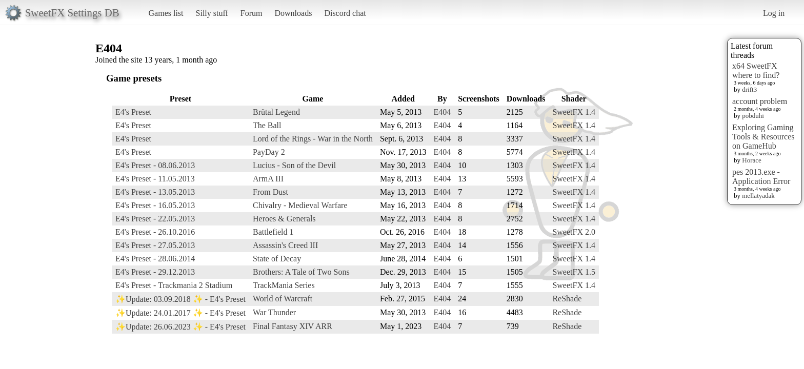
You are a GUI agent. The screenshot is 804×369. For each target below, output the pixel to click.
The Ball (267, 125)
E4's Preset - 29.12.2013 (155, 272)
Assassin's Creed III (285, 245)
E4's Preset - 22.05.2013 (155, 218)
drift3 (749, 89)
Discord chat (345, 13)
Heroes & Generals (284, 218)
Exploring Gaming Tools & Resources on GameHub (763, 136)
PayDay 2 (269, 152)
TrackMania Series (284, 285)
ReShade (566, 298)
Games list (166, 13)
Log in (774, 13)
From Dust (270, 192)
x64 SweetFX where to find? (755, 70)
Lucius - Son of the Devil (294, 165)
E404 (442, 112)
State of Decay (277, 258)
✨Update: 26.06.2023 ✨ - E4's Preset (180, 326)
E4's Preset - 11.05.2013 (155, 178)
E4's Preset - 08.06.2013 (155, 165)
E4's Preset (133, 112)
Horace (751, 160)
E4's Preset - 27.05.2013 (155, 245)
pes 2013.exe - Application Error (761, 177)
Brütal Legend (276, 112)
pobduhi (753, 115)
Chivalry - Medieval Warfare (300, 205)
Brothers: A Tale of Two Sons (301, 272)
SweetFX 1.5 (573, 272)
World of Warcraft (282, 298)
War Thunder (274, 312)
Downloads (293, 13)
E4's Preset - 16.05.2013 (155, 205)
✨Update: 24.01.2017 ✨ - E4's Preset (180, 313)
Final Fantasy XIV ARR (292, 326)
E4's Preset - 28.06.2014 (155, 258)
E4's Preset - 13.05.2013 (155, 192)
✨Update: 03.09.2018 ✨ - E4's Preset (180, 299)
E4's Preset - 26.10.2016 (155, 232)
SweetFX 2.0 (573, 232)
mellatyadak (758, 195)
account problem (759, 101)
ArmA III (268, 178)
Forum (251, 13)
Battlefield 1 (273, 232)
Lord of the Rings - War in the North (313, 138)
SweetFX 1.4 (573, 112)
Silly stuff (212, 13)
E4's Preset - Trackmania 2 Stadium (173, 285)
